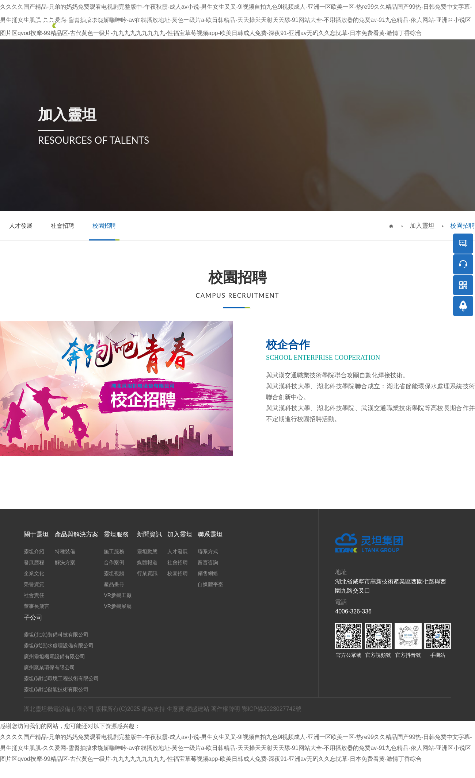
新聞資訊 (308, 18)
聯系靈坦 (372, 18)
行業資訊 (147, 573)
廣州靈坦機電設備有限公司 (54, 656)
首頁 (142, 18)
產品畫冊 (114, 584)
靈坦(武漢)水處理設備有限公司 (59, 645)
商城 (432, 18)
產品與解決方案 (209, 18)
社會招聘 (177, 562)
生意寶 (175, 709)
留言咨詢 (208, 562)
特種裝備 (65, 551)
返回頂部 (463, 326)
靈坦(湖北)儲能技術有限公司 (56, 689)
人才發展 (177, 551)
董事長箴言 (36, 606)
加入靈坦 (340, 18)
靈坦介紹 (34, 551)
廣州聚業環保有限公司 (49, 667)
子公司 (279, 18)
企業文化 (34, 573)
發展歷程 (34, 562)
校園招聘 (462, 225)
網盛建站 (197, 709)
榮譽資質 (34, 584)
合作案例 (114, 562)
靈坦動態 (147, 551)
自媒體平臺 (210, 584)
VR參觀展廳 (117, 606)
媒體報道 (147, 562)
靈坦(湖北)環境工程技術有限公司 (61, 678)
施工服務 (114, 551)
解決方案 (65, 562)
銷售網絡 (208, 573)
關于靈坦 (168, 18)
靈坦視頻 (114, 573)
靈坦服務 (250, 18)
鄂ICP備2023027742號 (272, 709)
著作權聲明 (225, 709)
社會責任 (34, 595)
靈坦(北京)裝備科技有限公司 (56, 635)
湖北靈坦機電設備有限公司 (59, 709)
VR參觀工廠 (117, 595)
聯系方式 (208, 551)
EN (396, 18)
